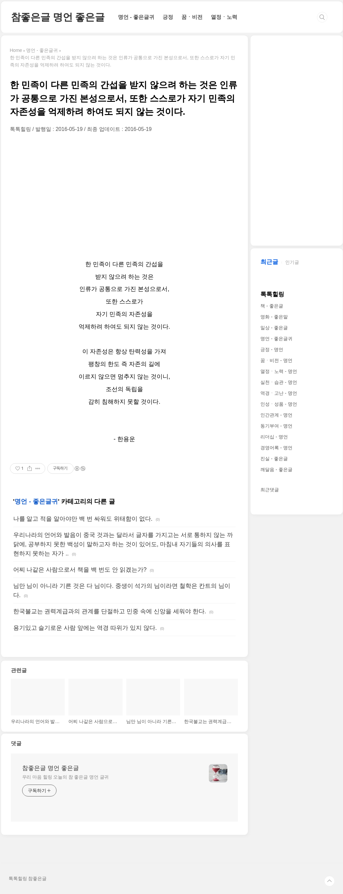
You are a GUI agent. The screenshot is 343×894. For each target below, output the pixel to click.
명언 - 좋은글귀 (136, 17)
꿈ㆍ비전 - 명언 (276, 360)
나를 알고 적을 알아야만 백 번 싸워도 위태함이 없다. (83, 518)
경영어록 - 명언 (276, 447)
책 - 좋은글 (271, 305)
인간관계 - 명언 (276, 415)
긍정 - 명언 (271, 349)
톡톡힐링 (272, 294)
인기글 (292, 262)
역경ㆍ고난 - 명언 (278, 393)
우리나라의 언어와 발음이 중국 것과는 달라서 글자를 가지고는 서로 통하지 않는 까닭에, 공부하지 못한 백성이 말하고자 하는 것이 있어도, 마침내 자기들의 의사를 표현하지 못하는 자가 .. (123, 544)
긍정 (168, 17)
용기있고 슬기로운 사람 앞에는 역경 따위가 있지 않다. (85, 628)
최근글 (269, 262)
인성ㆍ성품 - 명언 (278, 404)
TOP (329, 881)
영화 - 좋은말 (273, 316)
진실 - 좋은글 (273, 458)
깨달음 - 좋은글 (276, 469)
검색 (322, 17)
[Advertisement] (124, 195)
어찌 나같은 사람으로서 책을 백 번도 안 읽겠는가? (80, 569)
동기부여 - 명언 (276, 425)
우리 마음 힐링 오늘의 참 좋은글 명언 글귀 (65, 777)
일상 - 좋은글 (273, 327)
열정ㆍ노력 (224, 17)
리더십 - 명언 (273, 436)
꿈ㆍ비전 (192, 17)
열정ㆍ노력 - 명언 (278, 371)
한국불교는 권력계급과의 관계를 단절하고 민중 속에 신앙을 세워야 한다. (109, 611)
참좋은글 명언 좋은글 (58, 17)
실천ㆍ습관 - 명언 (278, 382)
